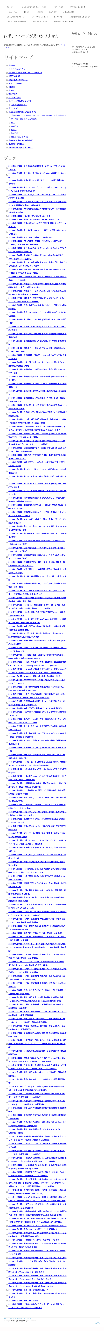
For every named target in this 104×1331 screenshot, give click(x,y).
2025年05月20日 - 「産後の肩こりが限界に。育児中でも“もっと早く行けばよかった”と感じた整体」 (36, 806)
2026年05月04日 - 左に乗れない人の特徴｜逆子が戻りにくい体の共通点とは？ (37, 321)
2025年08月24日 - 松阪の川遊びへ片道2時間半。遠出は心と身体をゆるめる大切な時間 (37, 642)
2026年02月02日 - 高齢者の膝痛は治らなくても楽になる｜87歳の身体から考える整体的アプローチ (36, 500)
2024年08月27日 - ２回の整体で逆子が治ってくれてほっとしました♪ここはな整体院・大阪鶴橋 (37, 938)
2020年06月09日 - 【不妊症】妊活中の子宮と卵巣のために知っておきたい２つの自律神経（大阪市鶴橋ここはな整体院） (37, 1174)
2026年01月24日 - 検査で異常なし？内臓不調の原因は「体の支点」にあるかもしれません (37, 571)
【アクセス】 (58, 17)
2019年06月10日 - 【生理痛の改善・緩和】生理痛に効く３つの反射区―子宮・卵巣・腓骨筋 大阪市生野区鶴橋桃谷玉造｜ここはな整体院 (37, 1213)
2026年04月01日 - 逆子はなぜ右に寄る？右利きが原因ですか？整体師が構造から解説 (37, 414)
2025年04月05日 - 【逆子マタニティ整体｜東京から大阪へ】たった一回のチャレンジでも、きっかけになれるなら (37, 913)
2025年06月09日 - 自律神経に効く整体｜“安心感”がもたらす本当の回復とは (37, 749)
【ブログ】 (40, 12)
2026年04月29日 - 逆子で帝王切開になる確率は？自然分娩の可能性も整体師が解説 (37, 335)
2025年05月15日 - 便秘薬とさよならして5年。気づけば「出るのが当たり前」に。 (37, 849)
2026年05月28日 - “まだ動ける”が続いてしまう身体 (29, 216)
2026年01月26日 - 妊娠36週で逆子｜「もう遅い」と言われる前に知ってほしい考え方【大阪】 (36, 549)
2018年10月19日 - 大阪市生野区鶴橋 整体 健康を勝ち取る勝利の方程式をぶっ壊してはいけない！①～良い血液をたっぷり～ (37, 1284)
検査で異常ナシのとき (20, 137)
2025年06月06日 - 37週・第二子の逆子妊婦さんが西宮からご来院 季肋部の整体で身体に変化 (36, 756)
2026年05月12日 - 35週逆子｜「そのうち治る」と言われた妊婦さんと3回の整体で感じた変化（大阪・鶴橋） (37, 293)
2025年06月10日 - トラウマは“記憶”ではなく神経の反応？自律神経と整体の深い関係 (37, 742)
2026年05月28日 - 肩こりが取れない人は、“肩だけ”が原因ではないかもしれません (37, 232)
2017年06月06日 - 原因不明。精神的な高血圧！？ (28, 1290)
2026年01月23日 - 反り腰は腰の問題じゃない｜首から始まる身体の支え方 (37, 578)
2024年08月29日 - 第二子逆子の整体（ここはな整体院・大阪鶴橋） (35, 933)
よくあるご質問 (68, 12)
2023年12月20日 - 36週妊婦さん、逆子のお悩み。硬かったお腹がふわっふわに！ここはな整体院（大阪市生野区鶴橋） (36, 1020)
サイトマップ (28, 1319)
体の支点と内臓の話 (40, 22)
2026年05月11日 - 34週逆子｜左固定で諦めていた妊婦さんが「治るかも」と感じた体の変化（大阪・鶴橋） (36, 300)
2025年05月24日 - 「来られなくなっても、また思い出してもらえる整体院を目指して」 (37, 771)
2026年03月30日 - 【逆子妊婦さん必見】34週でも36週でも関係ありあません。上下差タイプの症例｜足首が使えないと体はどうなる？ (36, 428)
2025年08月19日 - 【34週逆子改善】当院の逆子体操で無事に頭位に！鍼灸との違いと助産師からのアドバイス (36, 657)
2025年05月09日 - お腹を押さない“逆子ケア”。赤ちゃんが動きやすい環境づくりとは (37, 856)
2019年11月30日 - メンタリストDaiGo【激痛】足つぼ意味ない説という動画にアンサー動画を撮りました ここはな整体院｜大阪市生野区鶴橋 (37, 1199)
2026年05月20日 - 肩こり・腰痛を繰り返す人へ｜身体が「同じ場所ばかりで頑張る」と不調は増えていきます (37, 264)
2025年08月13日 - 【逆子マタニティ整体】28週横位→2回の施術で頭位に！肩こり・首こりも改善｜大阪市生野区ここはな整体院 (37, 664)
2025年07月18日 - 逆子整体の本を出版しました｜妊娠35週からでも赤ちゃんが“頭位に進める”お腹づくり (36, 703)
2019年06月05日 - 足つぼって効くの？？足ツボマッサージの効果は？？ (37, 1225)
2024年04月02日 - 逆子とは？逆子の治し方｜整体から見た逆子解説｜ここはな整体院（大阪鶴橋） (37, 992)
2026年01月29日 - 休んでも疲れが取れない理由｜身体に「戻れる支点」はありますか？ (37, 521)
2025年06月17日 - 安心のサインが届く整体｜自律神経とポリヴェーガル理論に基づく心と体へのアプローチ (37, 721)
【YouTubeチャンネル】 (39, 17)
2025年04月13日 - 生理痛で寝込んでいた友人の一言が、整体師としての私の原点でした (37, 885)
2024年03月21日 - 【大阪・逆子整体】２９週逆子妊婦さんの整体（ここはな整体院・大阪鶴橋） (37, 1006)
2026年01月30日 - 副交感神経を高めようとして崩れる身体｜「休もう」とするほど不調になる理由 (37, 514)
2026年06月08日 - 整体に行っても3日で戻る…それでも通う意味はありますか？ (36, 182)
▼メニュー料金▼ (12, 12)
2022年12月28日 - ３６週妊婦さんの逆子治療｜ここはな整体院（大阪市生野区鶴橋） (37, 1053)
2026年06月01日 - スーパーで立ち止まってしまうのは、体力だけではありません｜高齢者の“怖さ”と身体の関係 (37, 203)
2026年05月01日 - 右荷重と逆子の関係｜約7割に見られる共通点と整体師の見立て (37, 328)
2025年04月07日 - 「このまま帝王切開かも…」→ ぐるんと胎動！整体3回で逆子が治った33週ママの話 (37, 906)
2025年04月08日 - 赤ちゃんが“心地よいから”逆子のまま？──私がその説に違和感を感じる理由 (36, 899)
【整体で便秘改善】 (19, 104)
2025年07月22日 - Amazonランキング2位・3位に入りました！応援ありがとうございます (36, 681)
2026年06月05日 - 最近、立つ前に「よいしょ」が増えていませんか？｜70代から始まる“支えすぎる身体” (37, 189)
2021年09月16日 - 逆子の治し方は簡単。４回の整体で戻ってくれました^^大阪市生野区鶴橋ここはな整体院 (37, 1124)
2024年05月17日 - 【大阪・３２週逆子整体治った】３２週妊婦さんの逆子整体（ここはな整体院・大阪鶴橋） (37, 970)
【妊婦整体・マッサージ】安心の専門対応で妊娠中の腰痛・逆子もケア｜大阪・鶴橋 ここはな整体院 (38, 117)
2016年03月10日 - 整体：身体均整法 (23, 1300)
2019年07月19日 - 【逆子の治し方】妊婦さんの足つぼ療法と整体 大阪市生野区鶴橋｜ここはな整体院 (37, 1206)
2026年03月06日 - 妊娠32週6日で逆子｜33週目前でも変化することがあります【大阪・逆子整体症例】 (37, 450)
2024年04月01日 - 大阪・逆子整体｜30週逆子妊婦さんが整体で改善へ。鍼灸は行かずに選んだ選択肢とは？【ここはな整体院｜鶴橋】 (35, 999)
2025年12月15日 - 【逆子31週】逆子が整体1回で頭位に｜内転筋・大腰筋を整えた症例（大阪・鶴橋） (37, 599)
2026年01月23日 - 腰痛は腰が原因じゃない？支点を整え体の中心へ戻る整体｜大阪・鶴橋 (37, 585)
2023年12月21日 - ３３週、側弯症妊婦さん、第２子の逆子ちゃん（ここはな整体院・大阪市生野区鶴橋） (37, 1013)
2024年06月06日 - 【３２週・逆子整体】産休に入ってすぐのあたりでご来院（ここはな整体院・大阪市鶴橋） (37, 956)
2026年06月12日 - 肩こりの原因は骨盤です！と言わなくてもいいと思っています (37, 168)
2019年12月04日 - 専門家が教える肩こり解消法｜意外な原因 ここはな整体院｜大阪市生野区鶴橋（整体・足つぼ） (37, 1192)
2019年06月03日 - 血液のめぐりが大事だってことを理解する (33, 1229)
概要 (5, 1319)
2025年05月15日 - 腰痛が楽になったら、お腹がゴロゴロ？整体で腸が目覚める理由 (37, 828)
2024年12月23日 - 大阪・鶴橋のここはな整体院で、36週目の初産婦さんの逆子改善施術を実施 (36, 928)
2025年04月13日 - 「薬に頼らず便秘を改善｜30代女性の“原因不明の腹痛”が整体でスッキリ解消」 (37, 892)
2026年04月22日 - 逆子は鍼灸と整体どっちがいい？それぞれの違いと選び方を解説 (37, 357)
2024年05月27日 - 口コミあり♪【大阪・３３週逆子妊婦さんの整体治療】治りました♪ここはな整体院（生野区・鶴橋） (36, 963)
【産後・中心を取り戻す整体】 (63, 22)
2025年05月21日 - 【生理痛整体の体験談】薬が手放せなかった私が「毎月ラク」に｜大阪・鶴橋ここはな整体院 (37, 785)
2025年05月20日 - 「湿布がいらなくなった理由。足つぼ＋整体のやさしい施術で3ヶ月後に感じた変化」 (37, 813)
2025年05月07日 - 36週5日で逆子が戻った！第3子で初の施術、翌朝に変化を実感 (36, 863)
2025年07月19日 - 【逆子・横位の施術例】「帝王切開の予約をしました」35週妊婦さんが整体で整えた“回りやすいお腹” (36, 696)
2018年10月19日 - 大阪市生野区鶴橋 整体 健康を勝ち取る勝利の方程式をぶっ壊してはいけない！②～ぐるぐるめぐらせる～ (37, 1277)
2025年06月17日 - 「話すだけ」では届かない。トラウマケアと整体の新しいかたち (37, 714)
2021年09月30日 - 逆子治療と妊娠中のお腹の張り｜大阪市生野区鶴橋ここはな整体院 (37, 1117)
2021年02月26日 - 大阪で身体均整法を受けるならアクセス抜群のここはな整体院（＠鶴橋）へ (37, 1131)
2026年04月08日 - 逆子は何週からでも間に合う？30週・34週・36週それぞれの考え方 (36, 400)
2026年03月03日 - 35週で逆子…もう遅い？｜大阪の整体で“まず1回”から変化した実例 (36, 464)
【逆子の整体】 (58, 7)
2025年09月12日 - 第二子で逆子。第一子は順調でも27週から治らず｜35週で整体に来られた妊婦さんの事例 (36, 635)
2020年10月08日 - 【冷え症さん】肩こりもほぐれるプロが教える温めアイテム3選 (37, 1145)
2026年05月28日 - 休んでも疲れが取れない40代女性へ (30, 237)
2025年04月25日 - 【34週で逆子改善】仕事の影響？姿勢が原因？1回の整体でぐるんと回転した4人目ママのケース (37, 871)
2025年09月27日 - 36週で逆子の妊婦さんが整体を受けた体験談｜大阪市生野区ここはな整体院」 (36, 628)
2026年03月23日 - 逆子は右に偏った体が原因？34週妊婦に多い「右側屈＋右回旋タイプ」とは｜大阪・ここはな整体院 (36, 442)
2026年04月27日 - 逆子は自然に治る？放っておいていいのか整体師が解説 (37, 343)
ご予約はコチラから (19, 69)
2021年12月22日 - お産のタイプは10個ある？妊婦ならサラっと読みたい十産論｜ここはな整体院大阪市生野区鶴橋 (36, 1102)
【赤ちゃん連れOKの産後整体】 (17, 22)
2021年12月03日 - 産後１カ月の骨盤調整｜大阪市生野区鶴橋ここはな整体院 (37, 1110)
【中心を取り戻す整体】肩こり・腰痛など (33, 7)
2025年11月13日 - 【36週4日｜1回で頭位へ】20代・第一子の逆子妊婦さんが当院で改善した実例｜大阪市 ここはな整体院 (36, 607)
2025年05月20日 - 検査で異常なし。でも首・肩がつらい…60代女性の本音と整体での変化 (37, 799)
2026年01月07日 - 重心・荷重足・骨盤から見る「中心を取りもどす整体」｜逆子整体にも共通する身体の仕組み (36, 592)
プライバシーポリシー (15, 1319)
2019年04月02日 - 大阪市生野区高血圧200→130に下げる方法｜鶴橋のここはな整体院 (36, 1252)
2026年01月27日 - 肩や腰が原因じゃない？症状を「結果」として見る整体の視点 (37, 535)
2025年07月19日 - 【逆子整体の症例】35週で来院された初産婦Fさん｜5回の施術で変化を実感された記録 (37, 689)
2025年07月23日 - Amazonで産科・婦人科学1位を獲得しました (34, 676)
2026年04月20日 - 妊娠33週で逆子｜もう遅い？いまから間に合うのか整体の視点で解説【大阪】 (36, 364)
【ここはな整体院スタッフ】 (16, 17)
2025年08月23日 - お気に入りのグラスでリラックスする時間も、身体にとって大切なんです (37, 649)
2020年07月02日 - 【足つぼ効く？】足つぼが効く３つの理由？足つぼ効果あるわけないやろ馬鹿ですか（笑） (37, 1167)
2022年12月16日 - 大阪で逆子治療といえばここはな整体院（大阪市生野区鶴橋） (37, 1074)
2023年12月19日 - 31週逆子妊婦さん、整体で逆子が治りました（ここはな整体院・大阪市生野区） (36, 1028)
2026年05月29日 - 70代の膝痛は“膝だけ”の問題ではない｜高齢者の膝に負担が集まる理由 (37, 211)
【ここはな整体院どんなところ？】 (80, 17)
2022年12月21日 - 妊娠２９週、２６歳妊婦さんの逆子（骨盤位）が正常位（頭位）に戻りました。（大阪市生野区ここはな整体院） (37, 1067)
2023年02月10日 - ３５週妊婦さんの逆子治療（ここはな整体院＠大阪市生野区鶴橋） (37, 1035)
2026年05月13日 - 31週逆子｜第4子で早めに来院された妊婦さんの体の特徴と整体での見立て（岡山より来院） (37, 285)
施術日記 (14, 133)
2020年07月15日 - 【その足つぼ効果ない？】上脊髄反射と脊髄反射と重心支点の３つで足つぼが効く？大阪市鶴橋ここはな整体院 (37, 1160)
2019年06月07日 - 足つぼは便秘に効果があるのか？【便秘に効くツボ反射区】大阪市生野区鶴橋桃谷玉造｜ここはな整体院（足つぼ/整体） (37, 1220)
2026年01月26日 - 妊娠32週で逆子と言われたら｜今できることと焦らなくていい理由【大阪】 (36, 557)
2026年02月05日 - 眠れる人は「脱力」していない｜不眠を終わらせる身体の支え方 (37, 471)
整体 (13, 122)
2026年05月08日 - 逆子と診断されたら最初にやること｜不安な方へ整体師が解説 (37, 307)
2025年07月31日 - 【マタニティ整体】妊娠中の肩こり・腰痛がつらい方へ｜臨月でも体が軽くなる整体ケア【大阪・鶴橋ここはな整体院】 (37, 671)
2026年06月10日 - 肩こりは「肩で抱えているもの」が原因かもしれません (37, 175)
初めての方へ (53, 12)
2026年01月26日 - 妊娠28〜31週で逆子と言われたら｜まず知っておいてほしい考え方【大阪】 (36, 542)
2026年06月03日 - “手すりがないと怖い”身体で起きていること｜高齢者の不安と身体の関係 (37, 196)
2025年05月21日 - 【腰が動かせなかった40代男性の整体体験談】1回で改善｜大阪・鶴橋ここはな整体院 (37, 778)
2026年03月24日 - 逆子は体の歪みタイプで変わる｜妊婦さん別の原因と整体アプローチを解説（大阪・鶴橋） (37, 435)
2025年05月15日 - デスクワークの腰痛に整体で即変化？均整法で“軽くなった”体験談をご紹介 (36, 835)
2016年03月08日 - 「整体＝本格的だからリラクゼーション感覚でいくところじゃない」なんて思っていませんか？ (37, 1306)
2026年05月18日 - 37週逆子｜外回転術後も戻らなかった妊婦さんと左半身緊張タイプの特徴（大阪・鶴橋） (36, 271)
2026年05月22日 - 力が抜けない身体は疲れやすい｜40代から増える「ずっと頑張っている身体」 (35, 257)
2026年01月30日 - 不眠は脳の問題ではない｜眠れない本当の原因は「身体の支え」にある (37, 507)
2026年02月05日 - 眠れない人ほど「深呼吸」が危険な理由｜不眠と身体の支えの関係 (37, 485)
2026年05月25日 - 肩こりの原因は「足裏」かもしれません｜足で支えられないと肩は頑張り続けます (37, 250)
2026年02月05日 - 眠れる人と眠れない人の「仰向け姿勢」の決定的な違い (37, 478)
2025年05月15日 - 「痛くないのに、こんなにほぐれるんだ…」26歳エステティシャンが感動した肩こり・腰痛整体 (37, 842)
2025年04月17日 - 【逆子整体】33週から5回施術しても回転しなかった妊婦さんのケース (37, 878)
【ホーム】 (10, 7)
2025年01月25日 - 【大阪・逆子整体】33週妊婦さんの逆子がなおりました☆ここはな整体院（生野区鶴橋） (36, 921)
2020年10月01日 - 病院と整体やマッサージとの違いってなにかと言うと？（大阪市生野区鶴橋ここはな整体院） (36, 1152)
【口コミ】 (27, 12)
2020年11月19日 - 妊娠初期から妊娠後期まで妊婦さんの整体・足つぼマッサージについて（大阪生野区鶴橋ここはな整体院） (37, 1138)
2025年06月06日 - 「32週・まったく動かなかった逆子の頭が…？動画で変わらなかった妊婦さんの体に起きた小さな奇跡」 (37, 764)
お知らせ (14, 126)
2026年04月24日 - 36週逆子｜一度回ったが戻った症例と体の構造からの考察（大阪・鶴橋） (36, 350)
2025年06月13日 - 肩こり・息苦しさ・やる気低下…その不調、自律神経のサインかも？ (37, 728)
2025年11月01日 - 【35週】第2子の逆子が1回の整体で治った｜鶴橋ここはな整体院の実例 (36, 614)
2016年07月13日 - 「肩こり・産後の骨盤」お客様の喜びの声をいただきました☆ (37, 1295)
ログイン (97, 1323)
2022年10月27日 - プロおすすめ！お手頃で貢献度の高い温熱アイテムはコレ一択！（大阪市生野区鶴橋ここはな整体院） (37, 1088)
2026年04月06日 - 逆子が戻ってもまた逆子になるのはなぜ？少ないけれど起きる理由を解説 (37, 407)
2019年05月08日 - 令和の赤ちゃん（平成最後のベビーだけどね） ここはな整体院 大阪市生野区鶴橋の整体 (37, 1234)
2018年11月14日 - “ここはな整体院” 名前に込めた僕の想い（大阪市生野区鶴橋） (36, 1263)
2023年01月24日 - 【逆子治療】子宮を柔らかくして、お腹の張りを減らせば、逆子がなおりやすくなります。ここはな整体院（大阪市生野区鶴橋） (37, 1043)
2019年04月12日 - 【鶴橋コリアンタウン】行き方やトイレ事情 (33, 1240)
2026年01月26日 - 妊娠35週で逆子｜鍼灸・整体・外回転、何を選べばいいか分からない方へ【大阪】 (36, 564)
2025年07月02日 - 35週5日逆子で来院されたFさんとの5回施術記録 (35, 708)
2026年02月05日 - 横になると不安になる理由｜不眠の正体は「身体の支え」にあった (37, 492)
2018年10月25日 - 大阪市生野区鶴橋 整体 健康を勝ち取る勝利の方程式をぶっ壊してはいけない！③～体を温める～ (37, 1270)
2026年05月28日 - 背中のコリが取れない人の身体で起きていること (35, 219)
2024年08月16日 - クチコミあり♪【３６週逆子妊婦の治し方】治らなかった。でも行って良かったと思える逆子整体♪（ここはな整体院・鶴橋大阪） (37, 947)
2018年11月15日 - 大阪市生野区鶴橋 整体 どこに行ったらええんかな (37, 1257)
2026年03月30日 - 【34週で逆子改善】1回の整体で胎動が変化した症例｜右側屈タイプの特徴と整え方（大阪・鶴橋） (37, 421)
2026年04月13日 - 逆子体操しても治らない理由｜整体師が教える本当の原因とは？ (37, 385)
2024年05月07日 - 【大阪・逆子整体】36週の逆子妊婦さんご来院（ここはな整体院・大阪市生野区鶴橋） (36, 978)
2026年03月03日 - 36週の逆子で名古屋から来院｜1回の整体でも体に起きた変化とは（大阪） (37, 457)
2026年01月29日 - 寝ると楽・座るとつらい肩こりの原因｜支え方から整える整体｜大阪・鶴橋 (37, 528)
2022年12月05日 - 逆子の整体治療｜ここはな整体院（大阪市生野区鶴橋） (36, 1081)
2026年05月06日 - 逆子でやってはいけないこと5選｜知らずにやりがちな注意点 (37, 314)
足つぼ (13, 129)
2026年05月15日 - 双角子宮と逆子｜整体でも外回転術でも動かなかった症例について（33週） (37, 278)
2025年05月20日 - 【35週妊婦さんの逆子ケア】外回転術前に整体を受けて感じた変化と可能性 (36, 792)
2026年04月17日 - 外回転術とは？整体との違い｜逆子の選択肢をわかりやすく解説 (37, 371)
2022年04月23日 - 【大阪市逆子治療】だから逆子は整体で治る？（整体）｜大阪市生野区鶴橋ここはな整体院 (36, 1095)
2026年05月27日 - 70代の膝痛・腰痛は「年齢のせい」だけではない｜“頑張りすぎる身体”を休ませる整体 (35, 243)
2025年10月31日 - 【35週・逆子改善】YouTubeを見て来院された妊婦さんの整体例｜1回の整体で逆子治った (37, 621)
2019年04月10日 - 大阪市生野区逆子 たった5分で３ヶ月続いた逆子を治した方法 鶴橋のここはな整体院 (37, 1245)
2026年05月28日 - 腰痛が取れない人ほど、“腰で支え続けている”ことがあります (37, 225)
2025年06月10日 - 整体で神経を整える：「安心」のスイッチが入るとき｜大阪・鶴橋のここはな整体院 (37, 735)
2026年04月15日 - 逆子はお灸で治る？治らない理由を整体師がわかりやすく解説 (37, 378)
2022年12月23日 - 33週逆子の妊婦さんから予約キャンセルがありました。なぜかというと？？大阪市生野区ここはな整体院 (36, 1060)
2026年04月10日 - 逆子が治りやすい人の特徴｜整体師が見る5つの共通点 (37, 393)
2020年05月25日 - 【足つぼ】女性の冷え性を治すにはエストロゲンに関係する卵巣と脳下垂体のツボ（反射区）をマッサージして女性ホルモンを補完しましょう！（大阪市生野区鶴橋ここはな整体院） (37, 1183)
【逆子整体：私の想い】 (77, 7)
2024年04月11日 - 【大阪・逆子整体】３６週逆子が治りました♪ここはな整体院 (37, 985)
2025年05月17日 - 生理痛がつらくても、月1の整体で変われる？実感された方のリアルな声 (37, 821)
